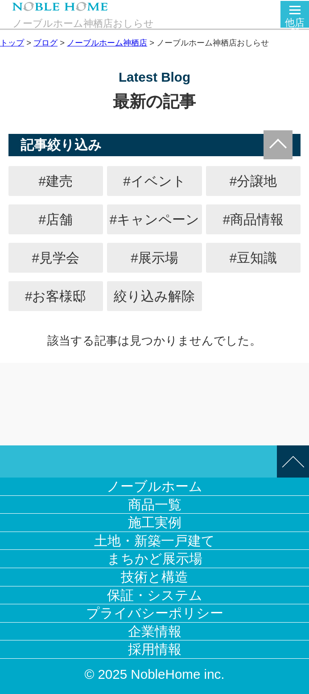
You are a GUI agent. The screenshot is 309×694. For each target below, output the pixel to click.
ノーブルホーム (154, 486)
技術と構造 (154, 576)
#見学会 (55, 257)
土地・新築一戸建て (154, 540)
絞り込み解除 (154, 296)
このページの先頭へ (293, 461)
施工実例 (154, 522)
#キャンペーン (154, 219)
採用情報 (154, 649)
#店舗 (56, 219)
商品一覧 (154, 504)
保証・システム (154, 595)
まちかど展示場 (154, 558)
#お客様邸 (55, 296)
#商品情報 (253, 219)
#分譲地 (253, 181)
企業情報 (154, 631)
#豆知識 (253, 257)
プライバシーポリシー (154, 613)
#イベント (154, 181)
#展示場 (154, 257)
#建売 (56, 181)
